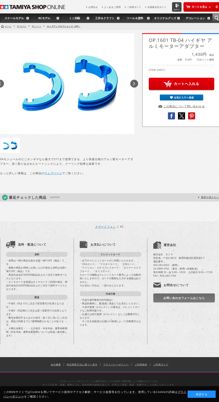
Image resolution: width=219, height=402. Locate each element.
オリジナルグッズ (165, 18)
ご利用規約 (141, 364)
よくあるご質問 (112, 7)
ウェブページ (53, 173)
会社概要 (56, 364)
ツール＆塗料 (135, 18)
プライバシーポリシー (116, 364)
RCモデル (44, 18)
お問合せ (93, 7)
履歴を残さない (210, 197)
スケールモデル (14, 18)
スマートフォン (105, 226)
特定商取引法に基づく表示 (82, 364)
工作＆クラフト (104, 18)
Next (134, 84)
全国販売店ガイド (157, 7)
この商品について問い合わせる (184, 106)
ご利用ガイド (134, 7)
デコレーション (195, 18)
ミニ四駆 (74, 18)
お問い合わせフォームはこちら (184, 298)
